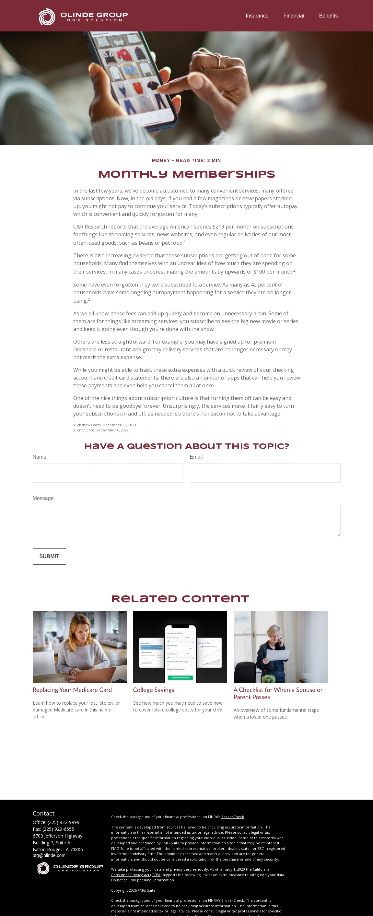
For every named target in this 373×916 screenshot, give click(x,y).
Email (196, 457)
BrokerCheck (232, 816)
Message (43, 498)
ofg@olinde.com (49, 855)
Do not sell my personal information (142, 879)
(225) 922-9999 (63, 822)
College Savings (153, 689)
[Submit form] (49, 556)
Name (40, 457)
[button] (257, 15)
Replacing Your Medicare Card (72, 689)
